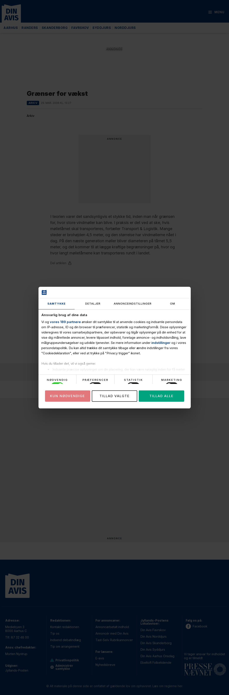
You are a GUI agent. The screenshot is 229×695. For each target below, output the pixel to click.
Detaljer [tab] (92, 303)
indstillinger (160, 343)
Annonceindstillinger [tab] (133, 303)
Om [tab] (172, 303)
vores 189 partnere (65, 322)
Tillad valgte (115, 396)
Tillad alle (161, 396)
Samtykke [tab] (56, 303)
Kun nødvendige (67, 396)
